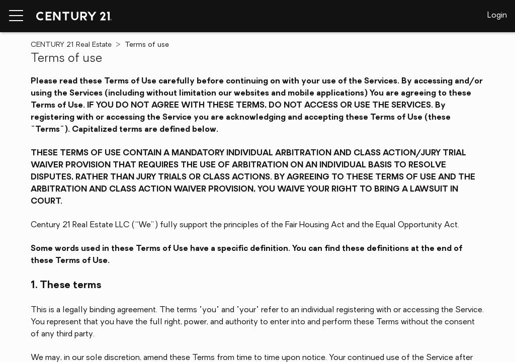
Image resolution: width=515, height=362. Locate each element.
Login (497, 16)
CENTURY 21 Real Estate (71, 45)
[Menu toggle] (16, 16)
